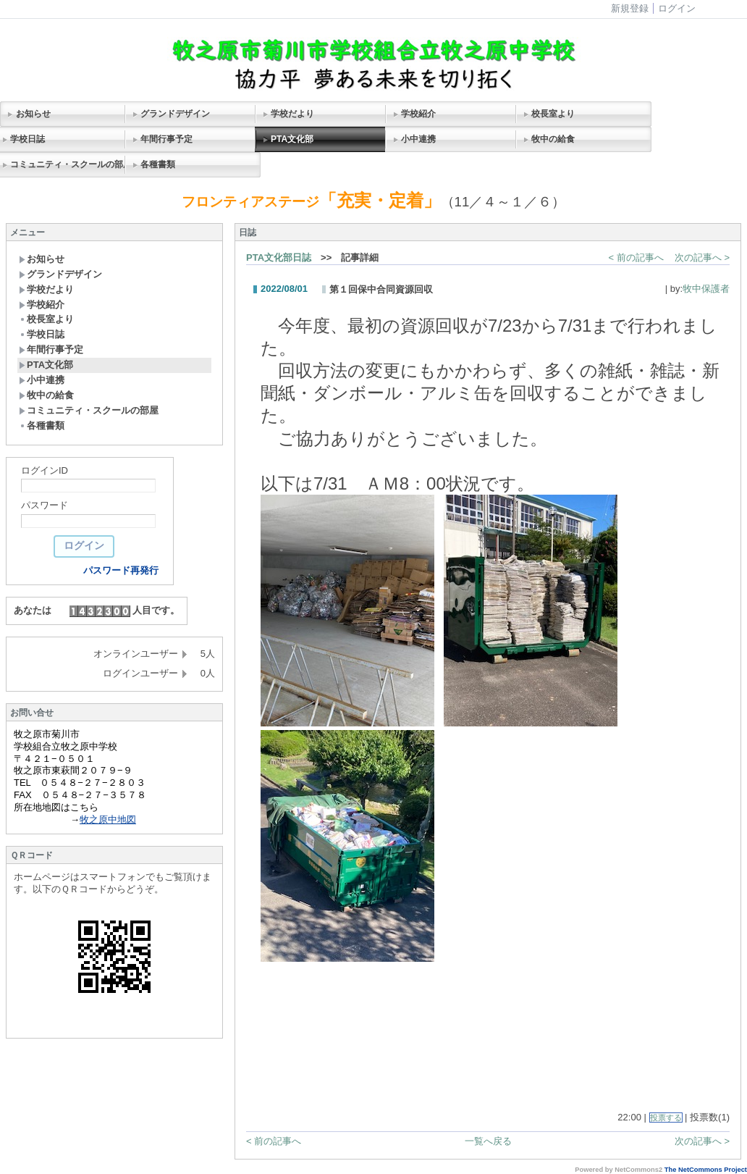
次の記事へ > (702, 257)
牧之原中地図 (108, 819)
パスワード (44, 505)
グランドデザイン (175, 114)
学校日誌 (41, 334)
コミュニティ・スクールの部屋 (89, 410)
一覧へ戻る (488, 1141)
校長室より (553, 114)
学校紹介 (418, 114)
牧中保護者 (706, 288)
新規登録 (630, 8)
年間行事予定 (166, 139)
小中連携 (418, 139)
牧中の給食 (553, 139)
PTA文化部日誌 (278, 257)
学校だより (292, 114)
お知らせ (33, 114)
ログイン (677, 8)
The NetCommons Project (705, 1169)
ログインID (44, 470)
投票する (666, 1117)
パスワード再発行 (121, 570)
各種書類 (157, 164)
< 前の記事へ (636, 257)
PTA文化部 (292, 139)
